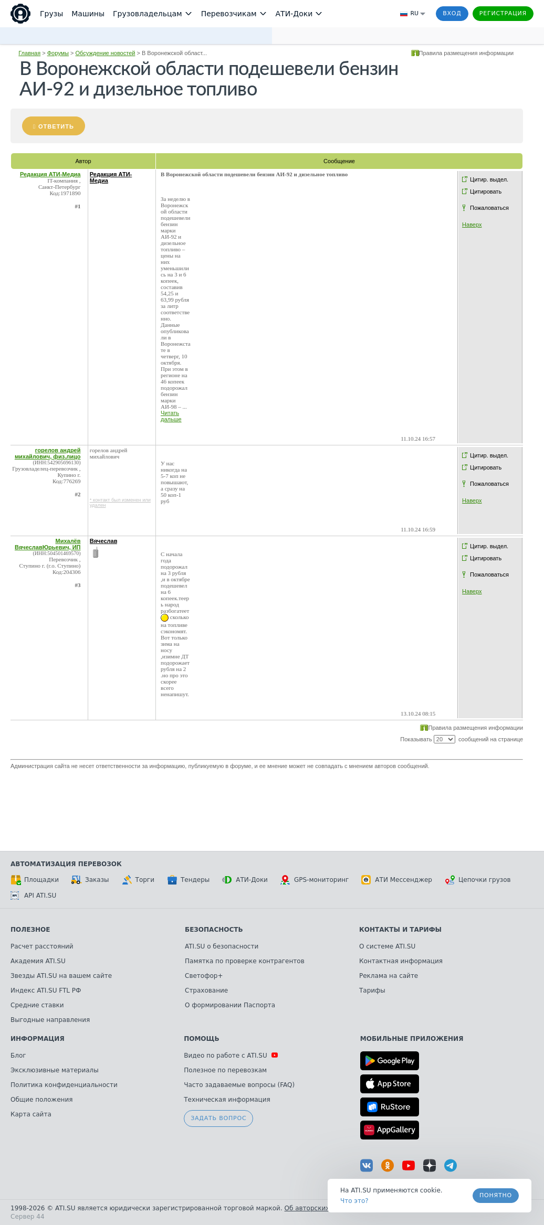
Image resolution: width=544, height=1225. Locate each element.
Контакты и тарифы (400, 929)
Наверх (472, 224)
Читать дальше (171, 416)
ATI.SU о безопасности (221, 946)
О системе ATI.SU (387, 946)
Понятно (495, 1195)
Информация (38, 1038)
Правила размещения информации (466, 53)
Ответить (56, 126)
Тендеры (188, 880)
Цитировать (485, 191)
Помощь (201, 1038)
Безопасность (214, 929)
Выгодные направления (50, 1020)
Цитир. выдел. (489, 179)
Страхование (206, 990)
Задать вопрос (218, 1118)
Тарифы (372, 990)
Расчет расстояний (42, 946)
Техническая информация (227, 1099)
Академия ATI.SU (38, 961)
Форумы (58, 53)
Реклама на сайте (388, 975)
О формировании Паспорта (230, 1005)
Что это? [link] (354, 1201)
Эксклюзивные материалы (55, 1070)
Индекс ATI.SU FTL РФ (46, 990)
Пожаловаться (489, 208)
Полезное (30, 929)
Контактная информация (401, 961)
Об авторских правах (320, 1208)
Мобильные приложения (412, 1038)
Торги (138, 880)
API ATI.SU (33, 895)
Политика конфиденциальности (64, 1085)
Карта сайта (31, 1114)
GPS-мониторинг (314, 880)
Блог (18, 1055)
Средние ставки (37, 1005)
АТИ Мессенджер (396, 880)
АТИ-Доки (245, 879)
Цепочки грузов (478, 880)
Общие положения (41, 1099)
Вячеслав (104, 541)
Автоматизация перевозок (66, 864)
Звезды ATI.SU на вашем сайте (61, 975)
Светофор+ (204, 975)
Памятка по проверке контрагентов (245, 961)
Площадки (35, 880)
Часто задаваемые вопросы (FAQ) (239, 1085)
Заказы (90, 880)
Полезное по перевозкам (225, 1070)
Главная (29, 53)
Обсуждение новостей (105, 53)
